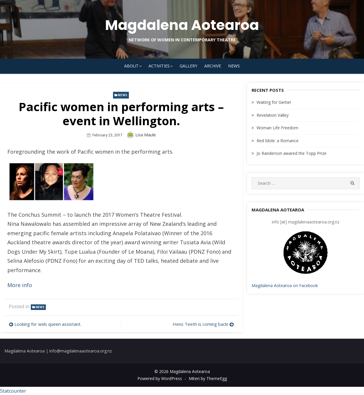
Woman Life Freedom (277, 127)
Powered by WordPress (159, 378)
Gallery (188, 66)
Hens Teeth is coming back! (200, 324)
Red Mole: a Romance (278, 140)
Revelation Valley (273, 115)
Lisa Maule (145, 135)
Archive (212, 66)
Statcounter (13, 391)
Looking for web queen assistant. (47, 324)
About (131, 66)
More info (19, 285)
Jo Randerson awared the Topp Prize (291, 153)
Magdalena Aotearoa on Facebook (285, 285)
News (234, 66)
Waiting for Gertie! (274, 102)
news (122, 95)
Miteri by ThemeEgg (208, 378)
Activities (159, 66)
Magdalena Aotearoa (182, 25)
